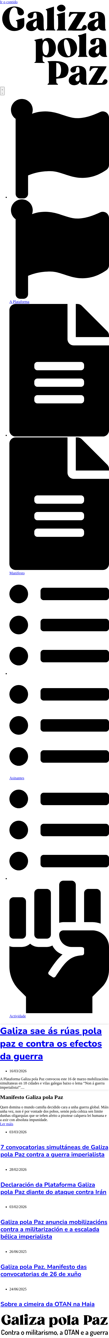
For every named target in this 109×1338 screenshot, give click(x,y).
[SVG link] (54, 45)
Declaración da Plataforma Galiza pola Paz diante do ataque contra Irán (53, 1188)
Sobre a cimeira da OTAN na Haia (47, 1304)
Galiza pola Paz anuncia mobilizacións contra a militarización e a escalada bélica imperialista (53, 1229)
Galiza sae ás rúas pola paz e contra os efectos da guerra (51, 1044)
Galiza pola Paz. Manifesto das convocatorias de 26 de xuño (43, 1270)
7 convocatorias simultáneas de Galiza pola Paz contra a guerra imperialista (54, 1151)
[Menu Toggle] (2, 91)
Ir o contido (9, 2)
